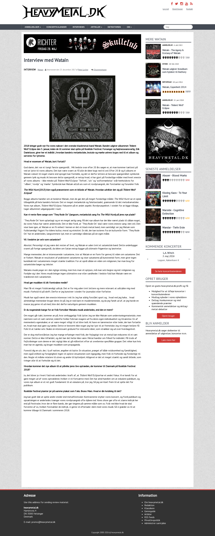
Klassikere (149, 508)
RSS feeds (149, 517)
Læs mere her (168, 339)
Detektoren (114, 27)
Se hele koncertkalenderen (168, 271)
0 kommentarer (100, 69)
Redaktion (149, 505)
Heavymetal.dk (65, 12)
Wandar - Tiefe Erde (173, 227)
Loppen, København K (168, 260)
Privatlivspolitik (152, 520)
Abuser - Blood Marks (174, 175)
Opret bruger (177, 9)
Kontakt (189, 9)
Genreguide (149, 511)
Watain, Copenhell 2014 (174, 87)
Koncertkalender (56, 27)
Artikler (148, 514)
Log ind (166, 9)
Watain (40, 69)
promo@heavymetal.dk (43, 521)
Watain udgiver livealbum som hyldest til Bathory (174, 70)
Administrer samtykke (155, 523)
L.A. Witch (168, 253)
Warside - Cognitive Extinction (173, 211)
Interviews (79, 27)
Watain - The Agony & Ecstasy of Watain (173, 52)
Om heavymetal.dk (153, 502)
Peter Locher (83, 69)
